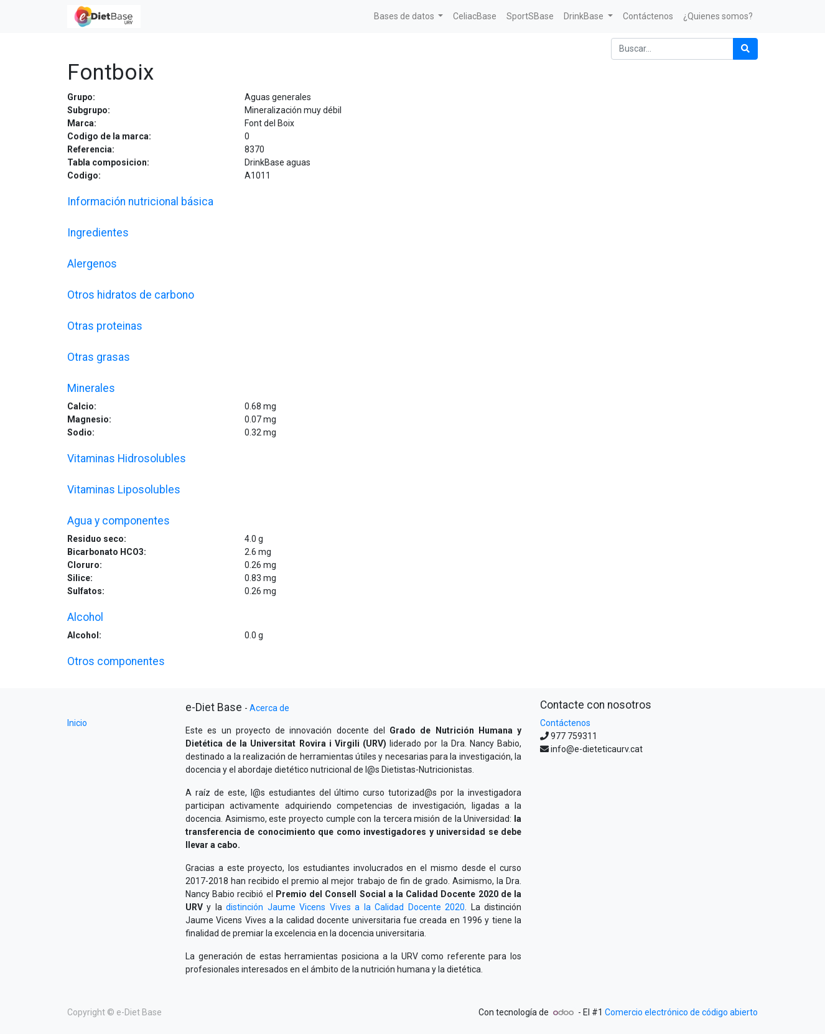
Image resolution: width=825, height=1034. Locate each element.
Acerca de (269, 708)
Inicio (77, 723)
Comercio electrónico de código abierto (681, 1012)
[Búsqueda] (745, 49)
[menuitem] (474, 16)
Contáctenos (565, 723)
